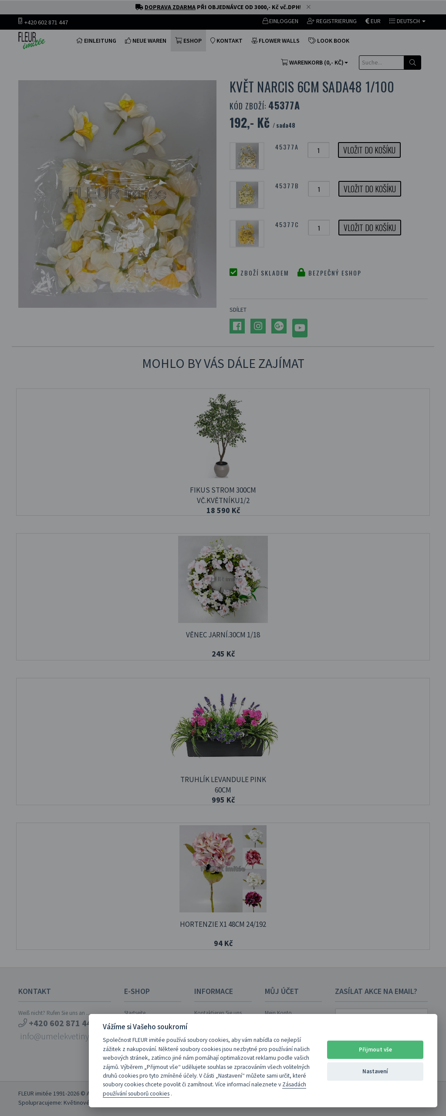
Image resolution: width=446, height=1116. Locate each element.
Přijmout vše (375, 1049)
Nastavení (375, 1071)
